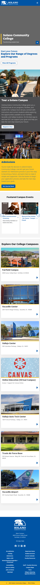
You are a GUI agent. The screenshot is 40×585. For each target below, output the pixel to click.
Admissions (10, 556)
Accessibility (10, 565)
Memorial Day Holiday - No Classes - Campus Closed (28, 218)
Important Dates (30, 551)
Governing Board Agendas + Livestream (10, 561)
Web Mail (10, 572)
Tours (30, 570)
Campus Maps (30, 567)
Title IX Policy (31, 583)
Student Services (30, 553)
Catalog (10, 553)
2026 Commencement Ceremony (9, 217)
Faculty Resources (30, 558)
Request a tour (8, 127)
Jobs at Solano (10, 570)
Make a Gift (10, 558)
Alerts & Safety (10, 567)
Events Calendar (30, 556)
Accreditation (10, 551)
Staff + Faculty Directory (30, 565)
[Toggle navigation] (37, 3)
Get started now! (8, 186)
